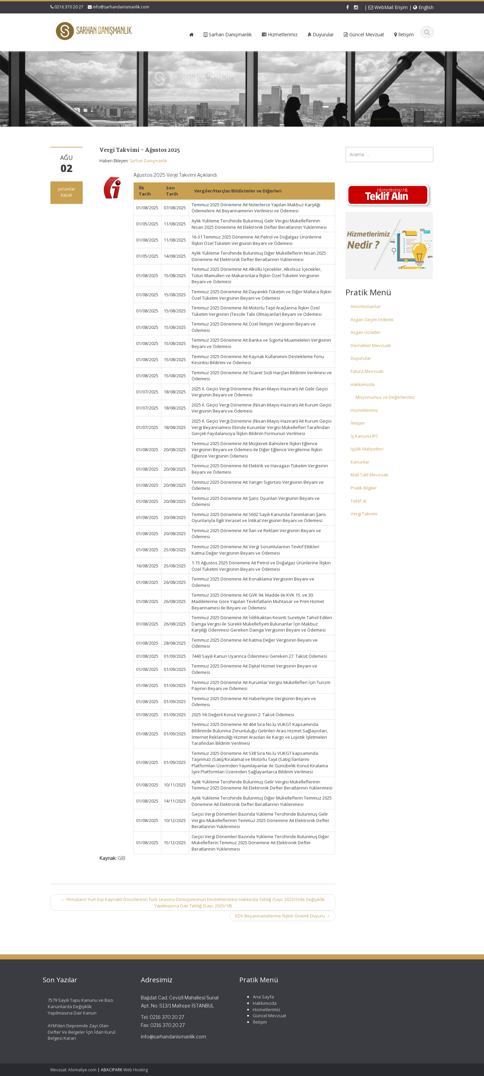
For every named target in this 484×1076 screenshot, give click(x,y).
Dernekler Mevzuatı (371, 345)
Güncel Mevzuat (265, 1016)
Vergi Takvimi (364, 514)
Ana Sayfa (259, 997)
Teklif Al (358, 501)
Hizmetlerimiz (364, 410)
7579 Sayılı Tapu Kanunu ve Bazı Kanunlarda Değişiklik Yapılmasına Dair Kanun (77, 1006)
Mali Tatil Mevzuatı (369, 475)
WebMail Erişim (388, 7)
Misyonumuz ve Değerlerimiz (385, 397)
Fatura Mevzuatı (367, 371)
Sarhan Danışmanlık (148, 161)
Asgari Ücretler (365, 332)
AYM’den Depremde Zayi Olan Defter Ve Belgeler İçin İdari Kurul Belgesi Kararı (78, 1032)
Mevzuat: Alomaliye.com (73, 1070)
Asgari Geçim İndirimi (372, 319)
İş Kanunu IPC (364, 436)
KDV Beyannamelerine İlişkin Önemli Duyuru (282, 916)
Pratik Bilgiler (364, 488)
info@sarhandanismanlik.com (121, 7)
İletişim (358, 423)
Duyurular (361, 358)
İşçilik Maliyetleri (367, 449)
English (423, 7)
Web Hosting (135, 1070)
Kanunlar (360, 462)
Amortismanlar (365, 306)
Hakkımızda (362, 384)
